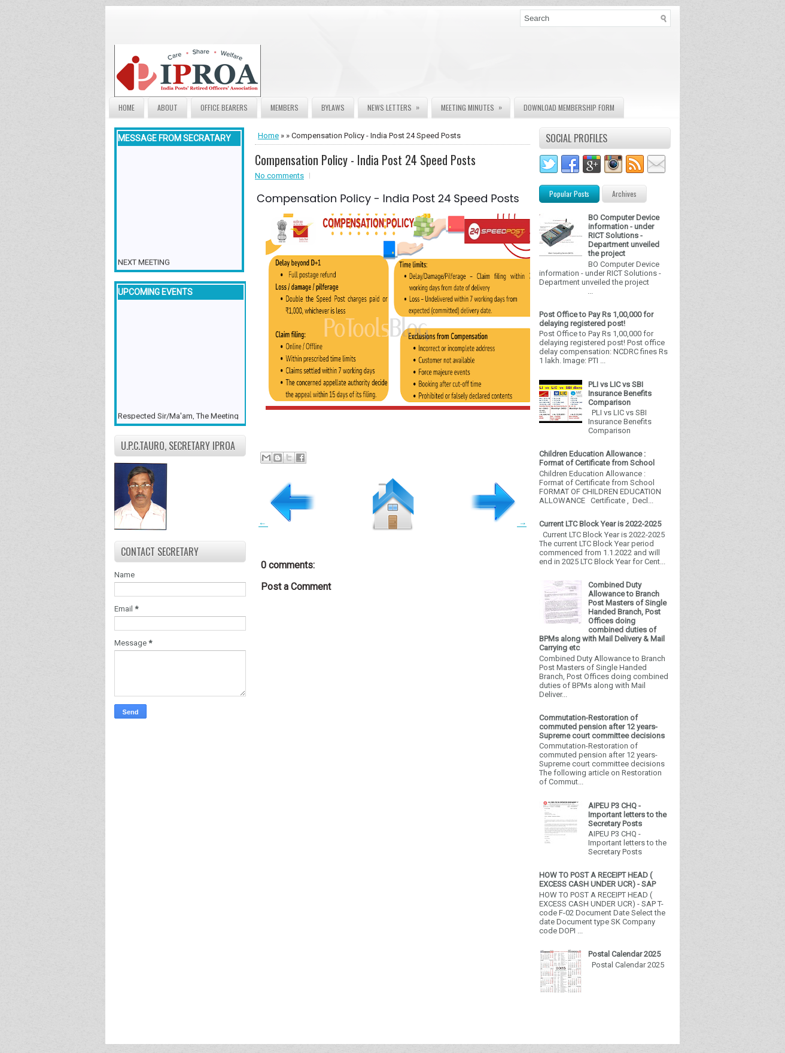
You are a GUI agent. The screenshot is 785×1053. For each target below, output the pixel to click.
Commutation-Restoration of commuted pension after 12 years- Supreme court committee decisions (602, 726)
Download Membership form (569, 107)
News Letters (397, 105)
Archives (624, 193)
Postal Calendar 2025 (624, 953)
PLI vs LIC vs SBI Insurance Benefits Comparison (620, 393)
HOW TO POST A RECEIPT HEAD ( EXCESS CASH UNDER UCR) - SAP (597, 879)
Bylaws (333, 107)
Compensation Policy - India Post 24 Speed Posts (365, 160)
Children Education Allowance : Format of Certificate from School (597, 458)
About (167, 107)
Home (126, 107)
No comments (279, 175)
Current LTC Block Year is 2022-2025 (600, 523)
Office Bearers (224, 107)
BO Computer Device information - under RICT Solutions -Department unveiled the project (623, 235)
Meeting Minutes (475, 105)
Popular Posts (569, 193)
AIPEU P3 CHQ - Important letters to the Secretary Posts (627, 814)
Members (284, 107)
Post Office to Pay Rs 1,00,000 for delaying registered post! (596, 319)
